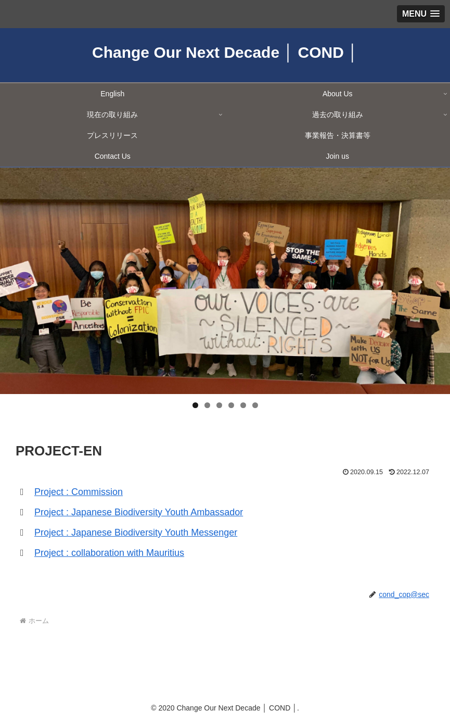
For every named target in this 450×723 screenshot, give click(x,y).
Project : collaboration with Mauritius (109, 553)
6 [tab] (255, 405)
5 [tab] (243, 405)
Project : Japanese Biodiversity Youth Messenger (135, 532)
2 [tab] (207, 405)
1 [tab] (195, 405)
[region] (225, 281)
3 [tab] (219, 405)
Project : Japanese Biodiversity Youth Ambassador (138, 512)
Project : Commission (78, 492)
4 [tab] (231, 405)
